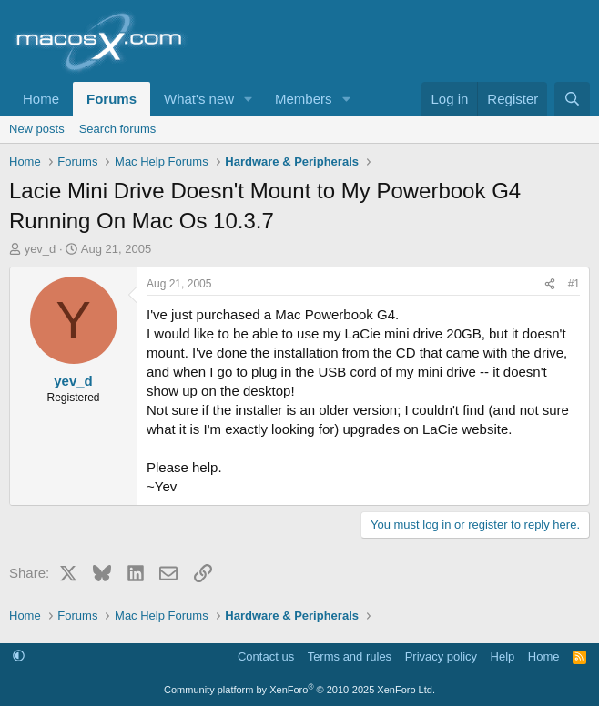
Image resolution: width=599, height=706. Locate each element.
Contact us (266, 656)
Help (503, 656)
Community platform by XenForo (299, 689)
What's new (199, 98)
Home (41, 98)
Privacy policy (441, 656)
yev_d (40, 249)
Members (303, 98)
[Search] (572, 99)
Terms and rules (349, 656)
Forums (111, 98)
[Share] (550, 284)
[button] (248, 99)
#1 (574, 283)
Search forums (118, 129)
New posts (37, 129)
